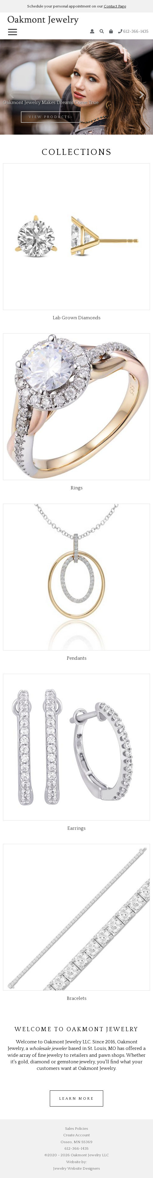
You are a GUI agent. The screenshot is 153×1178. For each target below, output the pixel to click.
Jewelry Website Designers (76, 1168)
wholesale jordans (60, 1109)
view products (49, 117)
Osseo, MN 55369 (76, 1142)
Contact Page (115, 6)
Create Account (76, 1135)
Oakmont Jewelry (43, 21)
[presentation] (11, 95)
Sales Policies (76, 1128)
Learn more (76, 1098)
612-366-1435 (133, 31)
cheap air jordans (94, 1109)
